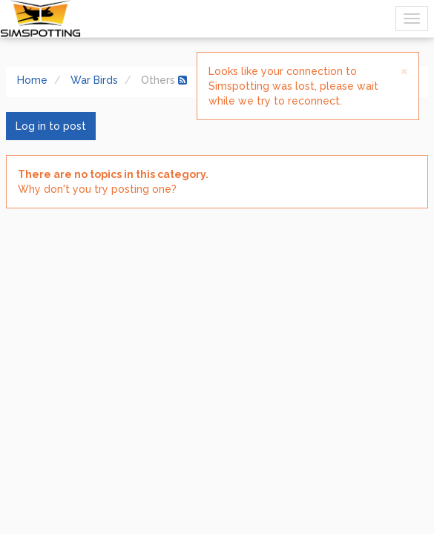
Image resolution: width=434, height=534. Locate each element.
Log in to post (51, 126)
